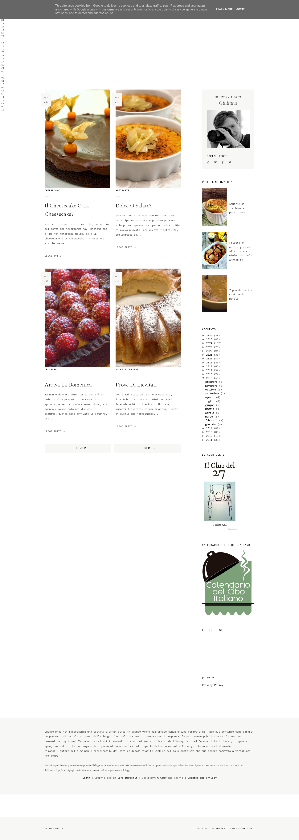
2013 (210, 432)
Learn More (224, 9)
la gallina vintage (213, 828)
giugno (210, 405)
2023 (210, 347)
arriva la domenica (68, 385)
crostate (51, 369)
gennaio (211, 424)
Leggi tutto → (55, 255)
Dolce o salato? (134, 206)
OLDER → (147, 448)
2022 (210, 351)
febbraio (212, 420)
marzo (209, 416)
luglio (210, 401)
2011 (210, 440)
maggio (210, 408)
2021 (210, 354)
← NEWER (78, 448)
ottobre (211, 389)
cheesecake (52, 190)
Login (86, 777)
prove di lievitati (136, 385)
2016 (210, 374)
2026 (210, 335)
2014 (210, 428)
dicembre (212, 381)
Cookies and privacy (202, 777)
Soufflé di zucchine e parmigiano (236, 208)
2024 (210, 343)
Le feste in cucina (198, 38)
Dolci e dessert (227, 38)
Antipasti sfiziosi (166, 38)
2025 (210, 339)
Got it (240, 9)
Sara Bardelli (127, 777)
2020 (210, 358)
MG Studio (248, 828)
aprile (210, 412)
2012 (210, 436)
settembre (212, 393)
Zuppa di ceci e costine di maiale (240, 294)
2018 (210, 366)
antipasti (122, 190)
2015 (210, 378)
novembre (212, 385)
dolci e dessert (127, 369)
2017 (210, 370)
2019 (210, 362)
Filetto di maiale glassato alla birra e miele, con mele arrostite (240, 251)
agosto (210, 397)
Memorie (249, 38)
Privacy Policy (212, 685)
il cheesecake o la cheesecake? (67, 210)
